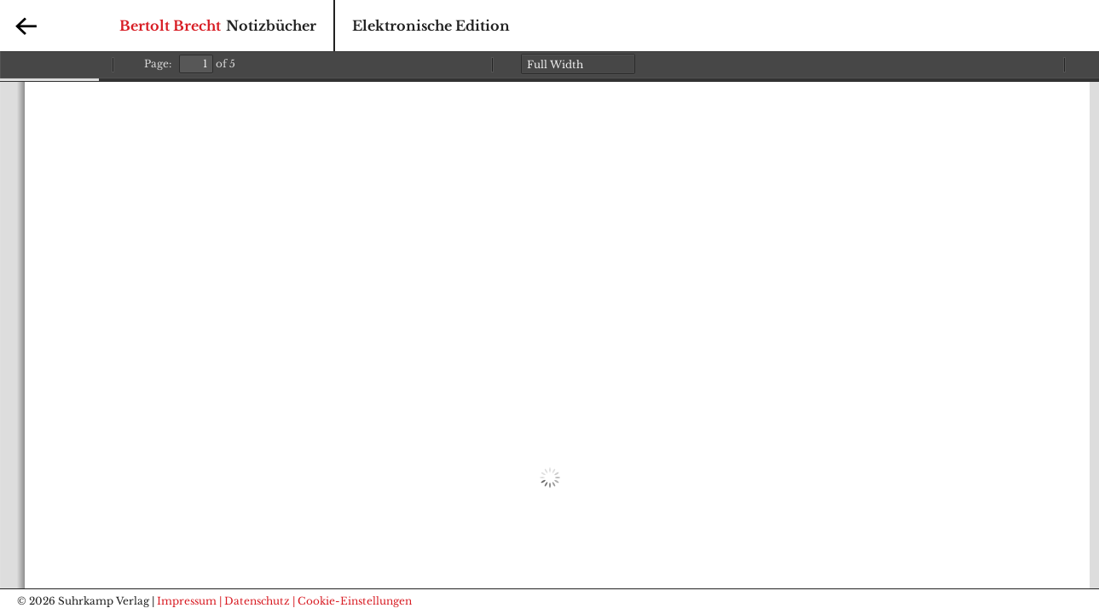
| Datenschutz (254, 600)
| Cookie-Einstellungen (352, 600)
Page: (157, 63)
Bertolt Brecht (170, 25)
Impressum (187, 600)
